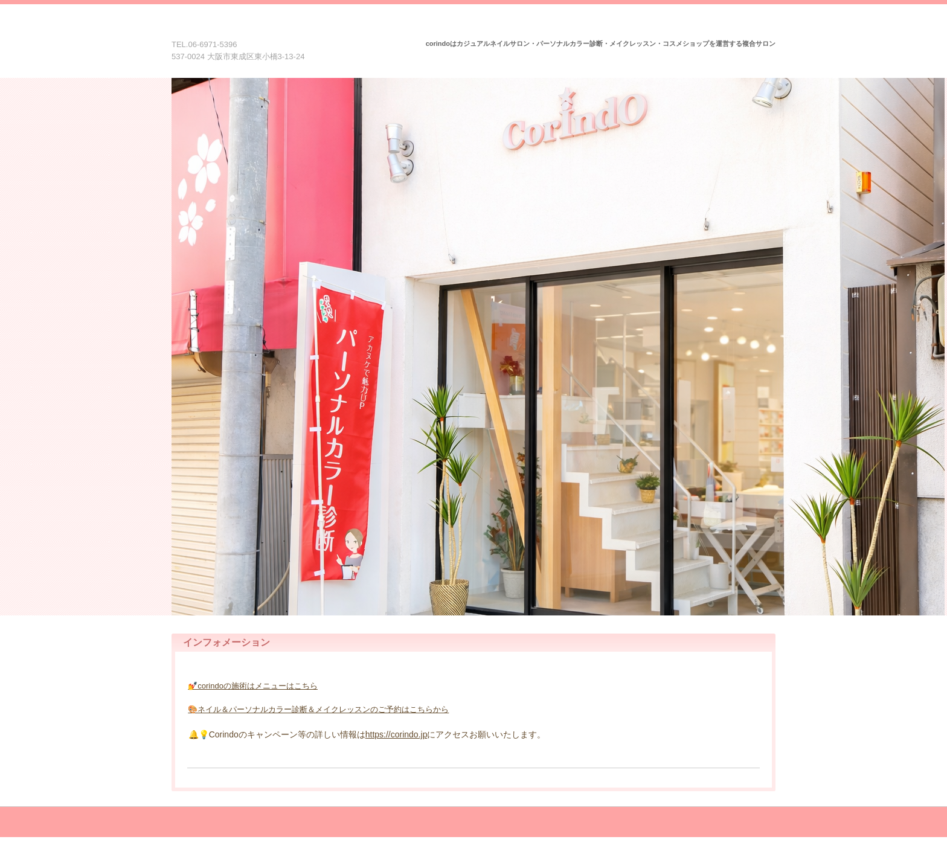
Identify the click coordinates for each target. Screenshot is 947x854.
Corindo (246, 28)
